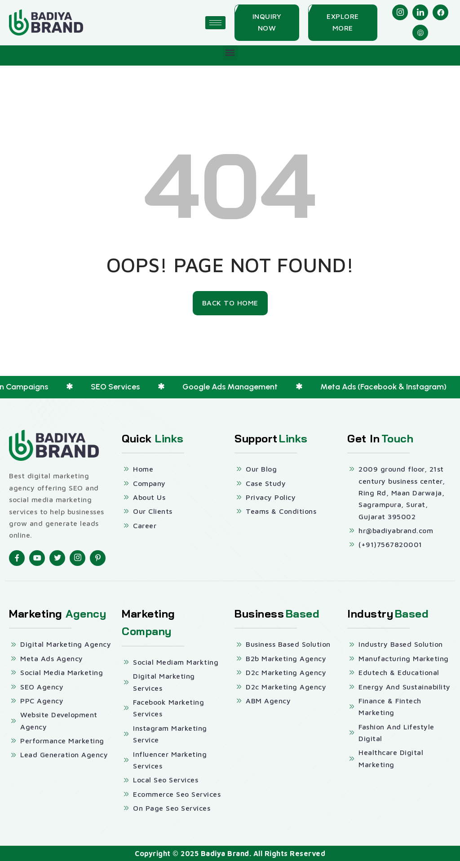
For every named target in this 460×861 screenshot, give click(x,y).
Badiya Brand (225, 853)
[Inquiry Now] (266, 22)
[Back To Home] (230, 303)
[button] (230, 52)
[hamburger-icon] (215, 22)
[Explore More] (342, 22)
